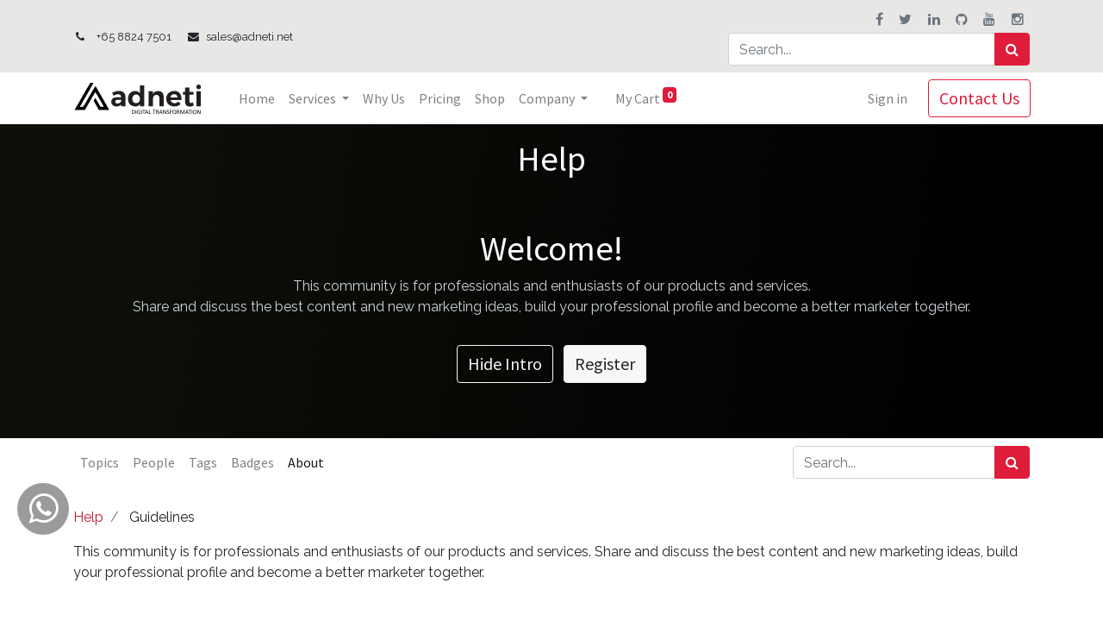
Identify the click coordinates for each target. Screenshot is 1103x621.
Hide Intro (505, 363)
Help (88, 517)
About (306, 462)
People (154, 462)
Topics (99, 462)
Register (605, 363)
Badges (252, 462)
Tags (203, 462)
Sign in (887, 98)
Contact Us (978, 98)
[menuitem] (258, 98)
